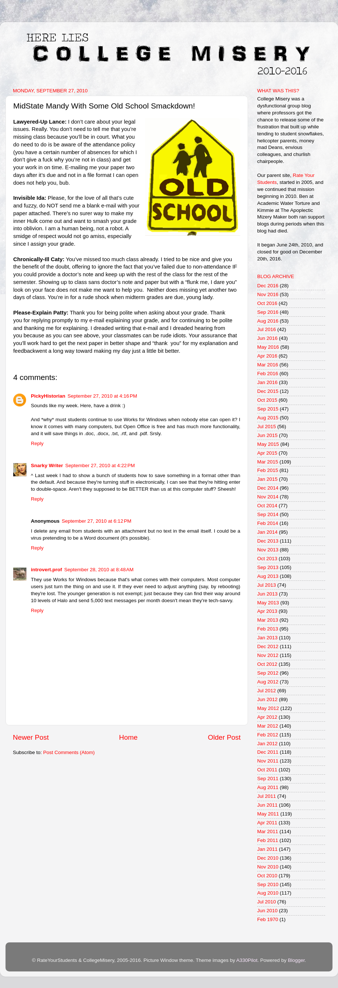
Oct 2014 (267, 505)
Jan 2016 (267, 382)
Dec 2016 (267, 285)
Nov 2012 (267, 655)
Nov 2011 (267, 761)
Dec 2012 (267, 646)
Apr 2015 (267, 453)
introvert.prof (46, 569)
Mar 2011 (267, 831)
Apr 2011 (267, 822)
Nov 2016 (267, 294)
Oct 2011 (267, 769)
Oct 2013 (267, 558)
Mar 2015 (267, 462)
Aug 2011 (267, 787)
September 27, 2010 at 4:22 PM (100, 465)
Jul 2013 (266, 585)
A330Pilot (247, 960)
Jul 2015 (266, 426)
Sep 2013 (267, 567)
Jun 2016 (267, 338)
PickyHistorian (48, 396)
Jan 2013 (267, 637)
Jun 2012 (267, 699)
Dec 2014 (267, 488)
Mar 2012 (267, 726)
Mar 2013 (267, 620)
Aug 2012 (267, 682)
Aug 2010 (267, 893)
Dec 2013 (267, 541)
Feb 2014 (267, 523)
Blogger (296, 960)
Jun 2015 (267, 435)
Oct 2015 (267, 400)
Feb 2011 (267, 840)
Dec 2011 (267, 752)
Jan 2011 (267, 849)
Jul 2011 (266, 796)
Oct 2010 (267, 875)
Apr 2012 (267, 717)
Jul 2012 (266, 690)
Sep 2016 (267, 312)
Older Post (224, 737)
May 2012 (268, 708)
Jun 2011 (267, 805)
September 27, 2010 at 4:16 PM (102, 396)
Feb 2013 (267, 629)
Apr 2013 (267, 611)
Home (128, 737)
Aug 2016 (267, 321)
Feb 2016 (267, 373)
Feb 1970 (267, 919)
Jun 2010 (267, 910)
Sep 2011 (267, 778)
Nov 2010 (267, 867)
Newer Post (31, 737)
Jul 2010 (266, 902)
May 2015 (268, 444)
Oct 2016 (267, 303)
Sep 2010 (267, 884)
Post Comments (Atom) (69, 752)
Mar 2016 (267, 364)
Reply (37, 443)
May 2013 (268, 602)
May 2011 (268, 814)
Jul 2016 (266, 329)
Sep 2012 (267, 673)
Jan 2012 (267, 743)
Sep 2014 (267, 514)
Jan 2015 (267, 479)
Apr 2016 (267, 356)
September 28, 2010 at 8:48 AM (99, 569)
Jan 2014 (267, 532)
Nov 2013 (267, 549)
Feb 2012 (267, 735)
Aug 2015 (267, 417)
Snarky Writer (47, 465)
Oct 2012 (267, 664)
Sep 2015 (267, 409)
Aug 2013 (267, 576)
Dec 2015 (267, 391)
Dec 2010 (267, 858)
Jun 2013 (267, 594)
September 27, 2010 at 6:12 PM (97, 521)
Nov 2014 (267, 497)
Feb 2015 (267, 470)
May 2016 (268, 347)
